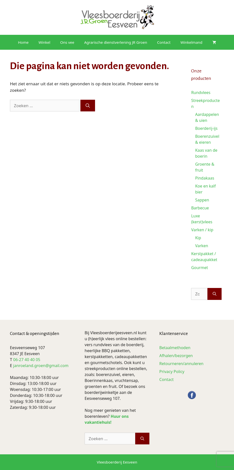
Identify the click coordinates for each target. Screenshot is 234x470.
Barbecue (200, 208)
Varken (201, 245)
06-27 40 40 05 (26, 359)
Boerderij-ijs (206, 128)
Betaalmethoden (174, 347)
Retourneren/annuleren (181, 363)
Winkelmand (191, 42)
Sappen (202, 200)
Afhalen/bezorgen (176, 355)
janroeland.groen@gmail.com (40, 365)
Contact (163, 42)
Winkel (44, 42)
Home (23, 42)
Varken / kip (202, 230)
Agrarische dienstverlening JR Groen (115, 42)
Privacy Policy (171, 371)
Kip (198, 237)
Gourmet (199, 267)
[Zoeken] (87, 106)
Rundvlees (200, 92)
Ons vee (67, 42)
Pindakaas (204, 178)
